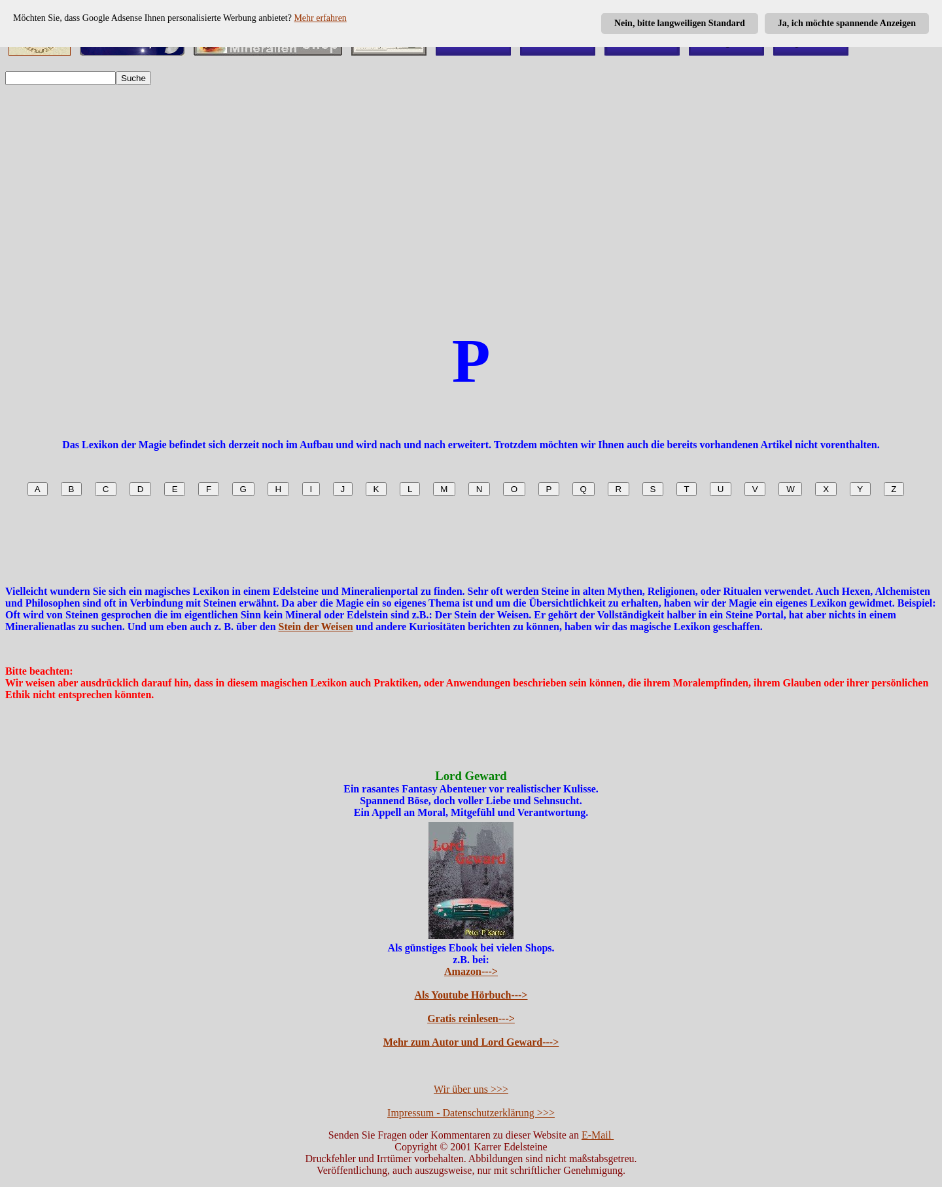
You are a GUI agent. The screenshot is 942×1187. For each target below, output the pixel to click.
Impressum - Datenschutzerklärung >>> (471, 1112)
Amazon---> (471, 971)
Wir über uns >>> (471, 1089)
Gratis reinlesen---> (471, 1018)
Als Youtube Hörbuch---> (471, 995)
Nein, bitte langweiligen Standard (679, 23)
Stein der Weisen (316, 626)
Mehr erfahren (320, 18)
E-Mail (598, 1135)
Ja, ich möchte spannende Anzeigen (847, 23)
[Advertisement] (471, 190)
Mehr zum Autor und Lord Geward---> (471, 1042)
